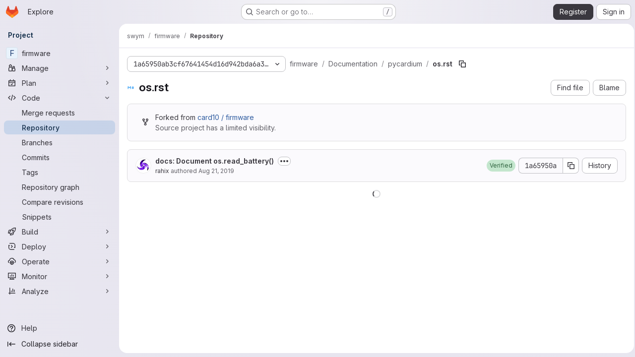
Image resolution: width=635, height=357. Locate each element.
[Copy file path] (462, 64)
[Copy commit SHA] (568, 166)
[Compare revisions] (59, 202)
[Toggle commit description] (284, 161)
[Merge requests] (59, 112)
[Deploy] (59, 246)
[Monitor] (59, 276)
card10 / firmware (225, 117)
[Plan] (59, 83)
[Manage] (59, 68)
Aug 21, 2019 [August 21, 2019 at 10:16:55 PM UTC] (216, 171)
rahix (162, 171)
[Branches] (59, 142)
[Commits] (59, 157)
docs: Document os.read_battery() (214, 161)
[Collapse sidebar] (59, 344)
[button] (498, 166)
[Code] (59, 98)
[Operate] (59, 261)
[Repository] (59, 127)
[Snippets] (59, 217)
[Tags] (59, 172)
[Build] (59, 231)
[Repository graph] (59, 187)
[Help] (59, 328)
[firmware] (59, 53)
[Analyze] (59, 291)
